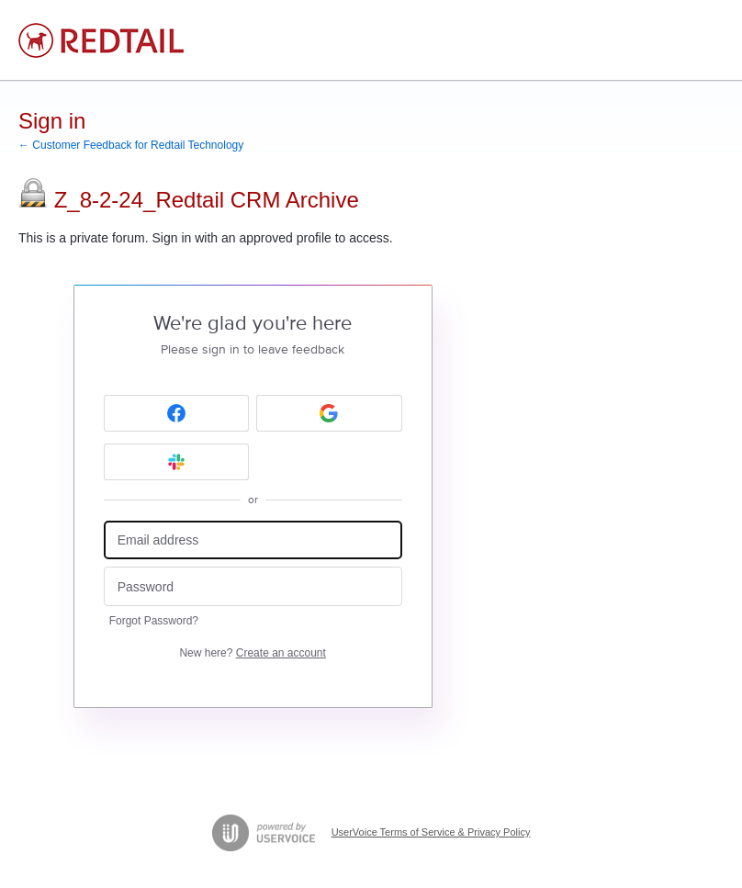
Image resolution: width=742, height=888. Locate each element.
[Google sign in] (329, 413)
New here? (252, 652)
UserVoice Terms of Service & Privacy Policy (431, 831)
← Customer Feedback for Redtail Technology (130, 145)
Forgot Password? (153, 620)
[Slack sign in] (177, 462)
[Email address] (253, 540)
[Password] (253, 586)
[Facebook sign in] (177, 413)
